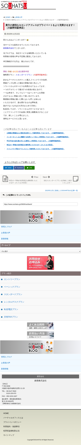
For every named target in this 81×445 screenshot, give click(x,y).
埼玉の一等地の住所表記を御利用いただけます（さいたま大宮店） (30, 145)
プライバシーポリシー (12, 422)
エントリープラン (12, 279)
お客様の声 (18, 17)
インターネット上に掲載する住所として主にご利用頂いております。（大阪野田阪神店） (38, 137)
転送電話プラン (11, 309)
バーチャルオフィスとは (13, 418)
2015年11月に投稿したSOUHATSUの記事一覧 (61, 190)
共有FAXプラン (11, 317)
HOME (7, 17)
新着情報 (4, 239)
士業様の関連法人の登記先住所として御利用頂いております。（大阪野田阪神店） (36, 133)
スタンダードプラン (13, 294)
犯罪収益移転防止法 (11, 431)
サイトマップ (8, 435)
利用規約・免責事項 (11, 426)
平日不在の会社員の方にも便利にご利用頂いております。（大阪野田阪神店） (34, 141)
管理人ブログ (6, 227)
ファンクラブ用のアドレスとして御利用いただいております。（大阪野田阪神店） (36, 149)
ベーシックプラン (12, 287)
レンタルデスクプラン (14, 302)
